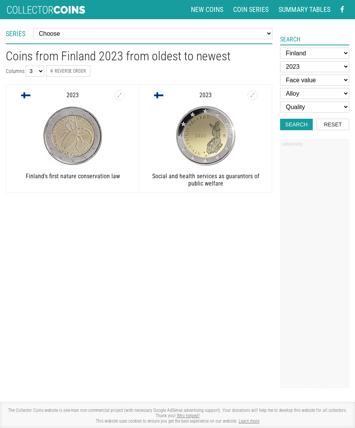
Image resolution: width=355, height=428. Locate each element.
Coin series (251, 9)
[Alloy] (314, 93)
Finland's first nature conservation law (73, 176)
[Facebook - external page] (342, 10)
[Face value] (314, 80)
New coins (207, 9)
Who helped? (188, 415)
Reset (333, 124)
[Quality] (314, 107)
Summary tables (304, 9)
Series (15, 34)
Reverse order (68, 71)
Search (296, 124)
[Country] (314, 53)
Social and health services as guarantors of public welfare (205, 180)
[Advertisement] (314, 266)
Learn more (249, 421)
